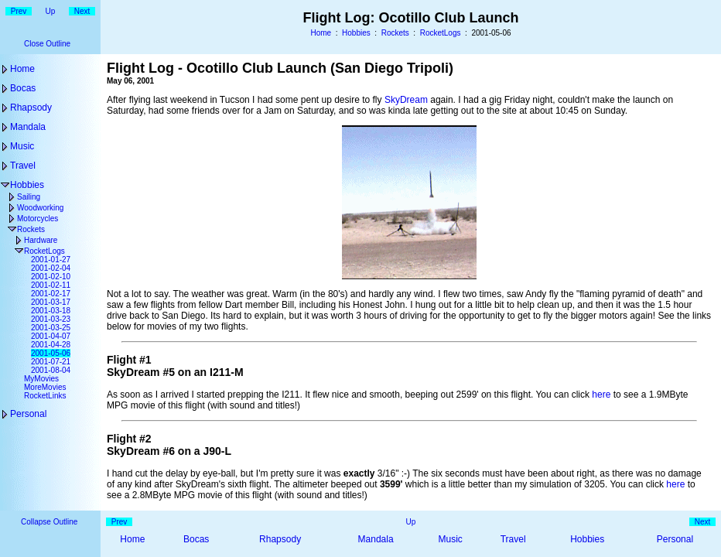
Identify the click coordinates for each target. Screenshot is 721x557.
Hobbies (356, 33)
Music (22, 146)
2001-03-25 (50, 327)
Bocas (23, 88)
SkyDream (406, 99)
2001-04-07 (50, 336)
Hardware (40, 240)
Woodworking (40, 207)
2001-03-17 (50, 302)
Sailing (28, 197)
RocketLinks (45, 395)
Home (320, 33)
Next (82, 11)
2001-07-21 (50, 361)
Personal (28, 413)
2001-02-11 (50, 285)
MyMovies (41, 378)
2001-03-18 (50, 310)
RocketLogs (440, 33)
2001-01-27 (50, 259)
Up (51, 11)
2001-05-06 (50, 353)
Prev (19, 11)
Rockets (395, 33)
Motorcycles (37, 218)
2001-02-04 (50, 268)
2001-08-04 (50, 370)
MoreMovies (45, 387)
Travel (23, 165)
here (601, 394)
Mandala (28, 126)
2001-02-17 (50, 293)
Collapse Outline (49, 522)
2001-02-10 (50, 276)
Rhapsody (31, 107)
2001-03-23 (50, 319)
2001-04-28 (50, 344)
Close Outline (47, 43)
